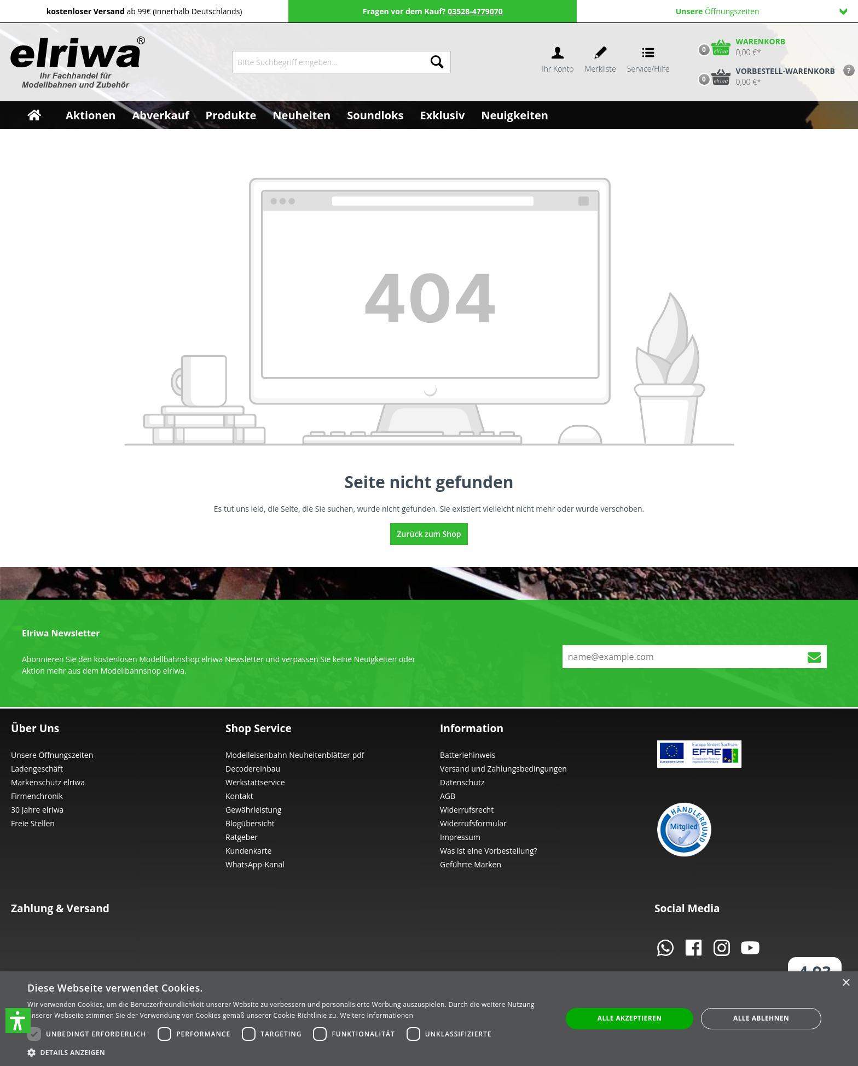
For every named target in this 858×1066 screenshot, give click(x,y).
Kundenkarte (248, 850)
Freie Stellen (33, 823)
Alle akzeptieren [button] (630, 1018)
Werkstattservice (255, 782)
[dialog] (429, 1018)
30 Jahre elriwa (37, 809)
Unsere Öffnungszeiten (52, 755)
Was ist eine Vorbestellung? (488, 850)
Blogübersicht (250, 823)
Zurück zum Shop (429, 534)
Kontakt (239, 796)
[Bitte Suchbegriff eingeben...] (328, 62)
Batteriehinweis (467, 755)
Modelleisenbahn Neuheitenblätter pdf (294, 755)
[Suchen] (437, 62)
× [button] (846, 983)
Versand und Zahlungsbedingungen (503, 768)
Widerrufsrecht (467, 809)
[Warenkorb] (739, 47)
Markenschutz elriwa (48, 782)
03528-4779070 (475, 11)
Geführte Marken (470, 864)
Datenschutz (462, 782)
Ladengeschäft (37, 768)
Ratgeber (241, 837)
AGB (447, 796)
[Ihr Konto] (557, 62)
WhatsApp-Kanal (255, 864)
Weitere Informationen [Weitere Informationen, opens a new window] (377, 1015)
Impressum (460, 837)
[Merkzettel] (600, 62)
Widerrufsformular (473, 823)
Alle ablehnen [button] (761, 1018)
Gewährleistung (253, 809)
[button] (18, 1020)
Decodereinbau (252, 768)
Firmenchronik (37, 796)
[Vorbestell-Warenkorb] (764, 77)
